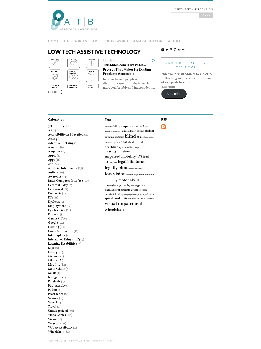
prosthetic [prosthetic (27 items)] (123, 190)
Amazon (53, 147)
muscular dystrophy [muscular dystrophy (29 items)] (117, 186)
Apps (51, 160)
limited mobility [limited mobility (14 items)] (135, 168)
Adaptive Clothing (61, 143)
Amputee (54, 152)
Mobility (54, 265)
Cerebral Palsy (58, 185)
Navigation (55, 277)
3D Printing (56, 126)
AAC (51, 131)
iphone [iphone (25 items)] (109, 162)
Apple (52, 156)
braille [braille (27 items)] (141, 137)
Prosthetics (55, 294)
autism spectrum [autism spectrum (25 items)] (114, 137)
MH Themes (107, 340)
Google (53, 223)
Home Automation (60, 231)
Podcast (53, 290)
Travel (52, 307)
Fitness (53, 214)
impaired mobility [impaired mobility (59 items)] (120, 156)
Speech (53, 303)
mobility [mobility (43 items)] (111, 180)
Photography (57, 286)
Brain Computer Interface (65, 181)
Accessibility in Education (66, 135)
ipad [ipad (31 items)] (146, 157)
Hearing (53, 227)
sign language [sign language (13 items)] (126, 194)
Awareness (55, 177)
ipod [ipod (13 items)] (115, 162)
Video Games (57, 315)
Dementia (54, 193)
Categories (75, 41)
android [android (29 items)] (139, 127)
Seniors (53, 298)
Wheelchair (56, 332)
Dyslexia (54, 202)
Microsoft (54, 261)
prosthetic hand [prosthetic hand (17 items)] (112, 194)
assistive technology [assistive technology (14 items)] (113, 131)
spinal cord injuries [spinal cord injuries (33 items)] (118, 198)
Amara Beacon (148, 41)
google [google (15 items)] (136, 147)
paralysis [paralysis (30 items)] (111, 190)
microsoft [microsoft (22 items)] (150, 174)
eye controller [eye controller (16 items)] (126, 147)
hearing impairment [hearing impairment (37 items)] (119, 151)
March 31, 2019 (113, 61)
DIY (50, 198)
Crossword (116, 41)
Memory (54, 256)
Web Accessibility (60, 328)
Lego (51, 248)
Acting (52, 139)
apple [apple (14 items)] (147, 127)
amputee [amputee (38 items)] (127, 126)
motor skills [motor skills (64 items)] (128, 180)
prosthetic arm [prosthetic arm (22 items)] (139, 190)
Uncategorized (58, 311)
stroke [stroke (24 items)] (135, 198)
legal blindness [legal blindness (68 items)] (131, 162)
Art (96, 41)
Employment (57, 206)
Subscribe (173, 94)
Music (52, 273)
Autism (53, 173)
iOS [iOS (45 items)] (139, 156)
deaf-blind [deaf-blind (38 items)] (135, 142)
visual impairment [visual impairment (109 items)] (124, 203)
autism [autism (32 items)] (149, 131)
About (174, 41)
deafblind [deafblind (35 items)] (112, 147)
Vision (52, 319)
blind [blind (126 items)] (130, 136)
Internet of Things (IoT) (64, 240)
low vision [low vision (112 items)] (115, 174)
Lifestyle (54, 252)
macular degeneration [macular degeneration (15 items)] (135, 175)
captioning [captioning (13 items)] (149, 137)
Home (53, 41)
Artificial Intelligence (62, 168)
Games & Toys (57, 219)
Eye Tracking (56, 210)
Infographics (56, 235)
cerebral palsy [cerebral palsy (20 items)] (112, 142)
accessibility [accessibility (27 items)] (112, 127)
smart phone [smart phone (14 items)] (137, 194)
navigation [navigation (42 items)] (139, 185)
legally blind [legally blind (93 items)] (117, 168)
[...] (59, 92)
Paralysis (54, 282)
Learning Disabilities (62, 244)
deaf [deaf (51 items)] (124, 142)
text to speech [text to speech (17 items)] (147, 198)
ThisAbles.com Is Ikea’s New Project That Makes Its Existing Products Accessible (127, 69)
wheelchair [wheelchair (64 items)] (114, 209)
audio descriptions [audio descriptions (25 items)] (133, 131)
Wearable (54, 324)
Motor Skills (56, 269)
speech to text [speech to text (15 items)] (148, 194)
